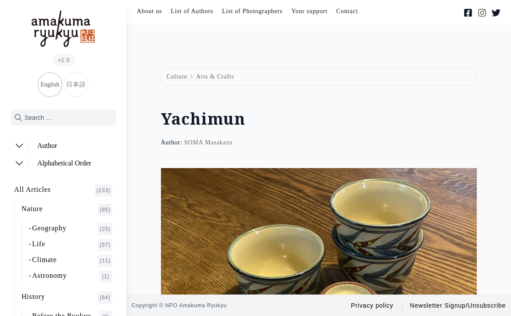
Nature (66, 210)
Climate (72, 261)
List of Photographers (252, 11)
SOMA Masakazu (208, 142)
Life (72, 245)
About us (149, 11)
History (66, 297)
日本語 (76, 84)
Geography (72, 229)
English (49, 84)
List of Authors (192, 11)
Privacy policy (372, 305)
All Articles (63, 190)
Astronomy (72, 276)
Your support (309, 11)
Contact (347, 11)
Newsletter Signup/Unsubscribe (458, 305)
